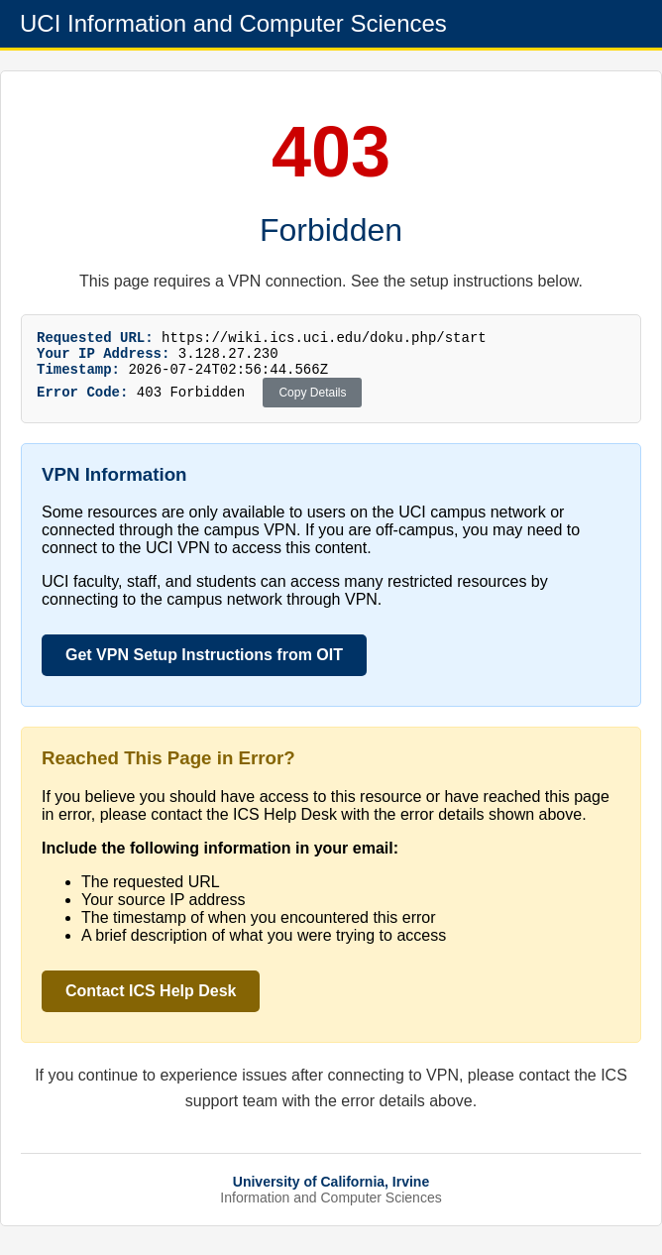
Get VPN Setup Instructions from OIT (204, 663)
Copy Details (312, 401)
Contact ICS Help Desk (150, 999)
